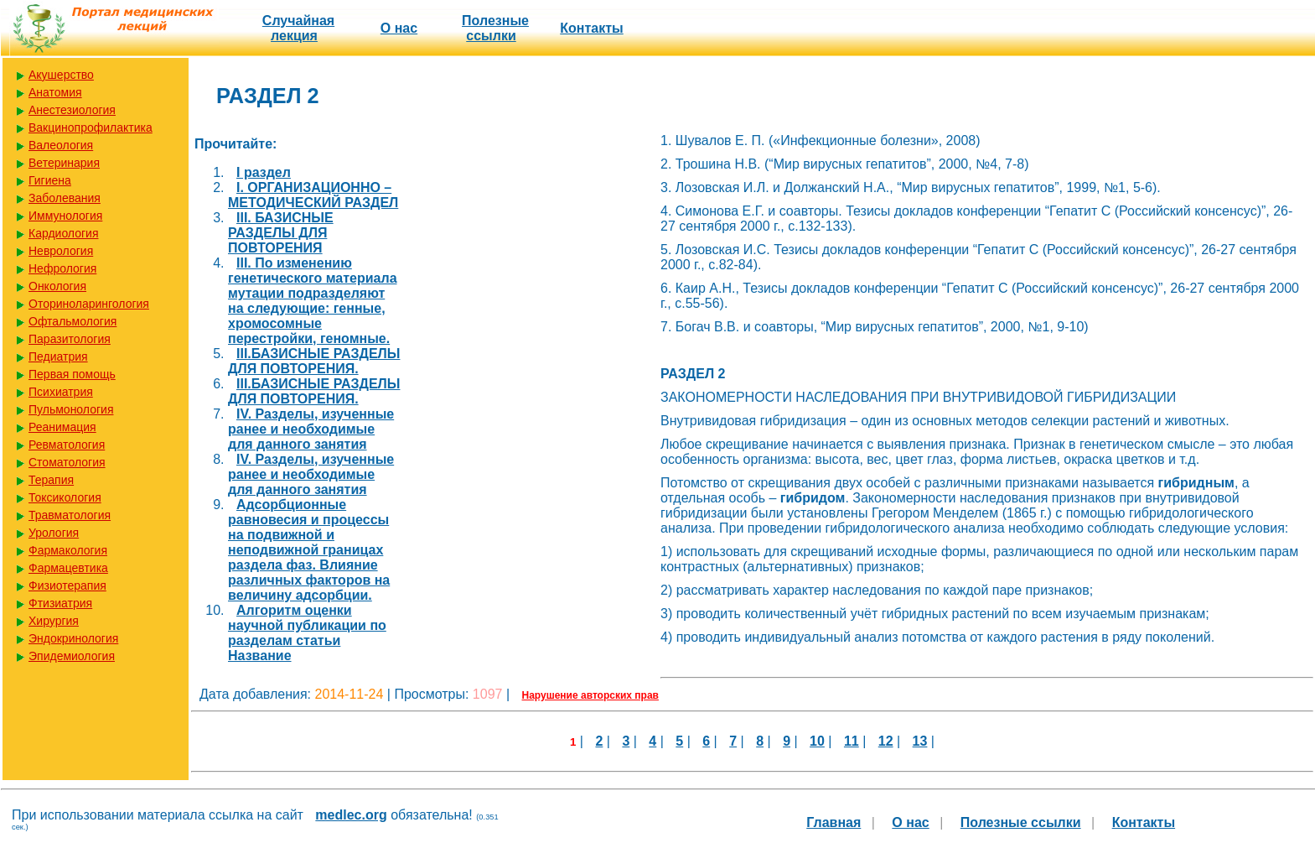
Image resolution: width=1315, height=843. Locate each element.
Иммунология (65, 215)
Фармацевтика (68, 568)
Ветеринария (64, 162)
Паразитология (69, 339)
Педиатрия (58, 356)
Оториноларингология (88, 303)
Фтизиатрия (60, 603)
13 (920, 741)
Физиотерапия (67, 585)
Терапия (51, 480)
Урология (53, 532)
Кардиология (63, 233)
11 (851, 741)
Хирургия (53, 620)
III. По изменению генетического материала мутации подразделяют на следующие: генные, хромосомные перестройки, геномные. (312, 301)
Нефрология (62, 268)
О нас (399, 28)
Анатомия (55, 92)
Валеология (60, 145)
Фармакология (67, 550)
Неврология (60, 251)
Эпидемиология (71, 656)
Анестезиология (72, 110)
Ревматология (66, 444)
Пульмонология (70, 409)
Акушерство (61, 74)
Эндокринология (73, 638)
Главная (833, 822)
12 (885, 741)
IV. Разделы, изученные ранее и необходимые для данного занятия (311, 429)
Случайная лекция (298, 28)
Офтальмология (72, 321)
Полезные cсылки (495, 28)
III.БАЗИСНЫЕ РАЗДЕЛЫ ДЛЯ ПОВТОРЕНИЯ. (314, 361)
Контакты (591, 28)
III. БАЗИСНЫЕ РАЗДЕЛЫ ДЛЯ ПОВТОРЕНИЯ (281, 233)
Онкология (57, 286)
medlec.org (350, 815)
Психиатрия (60, 391)
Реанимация (62, 427)
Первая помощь (72, 374)
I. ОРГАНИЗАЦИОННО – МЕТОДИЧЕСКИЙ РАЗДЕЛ (313, 195)
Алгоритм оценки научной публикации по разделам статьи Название (307, 633)
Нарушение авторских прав (590, 695)
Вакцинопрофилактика (90, 127)
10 (817, 741)
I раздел (263, 172)
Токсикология (64, 497)
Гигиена (49, 180)
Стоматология (67, 462)
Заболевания (64, 198)
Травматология (69, 515)
